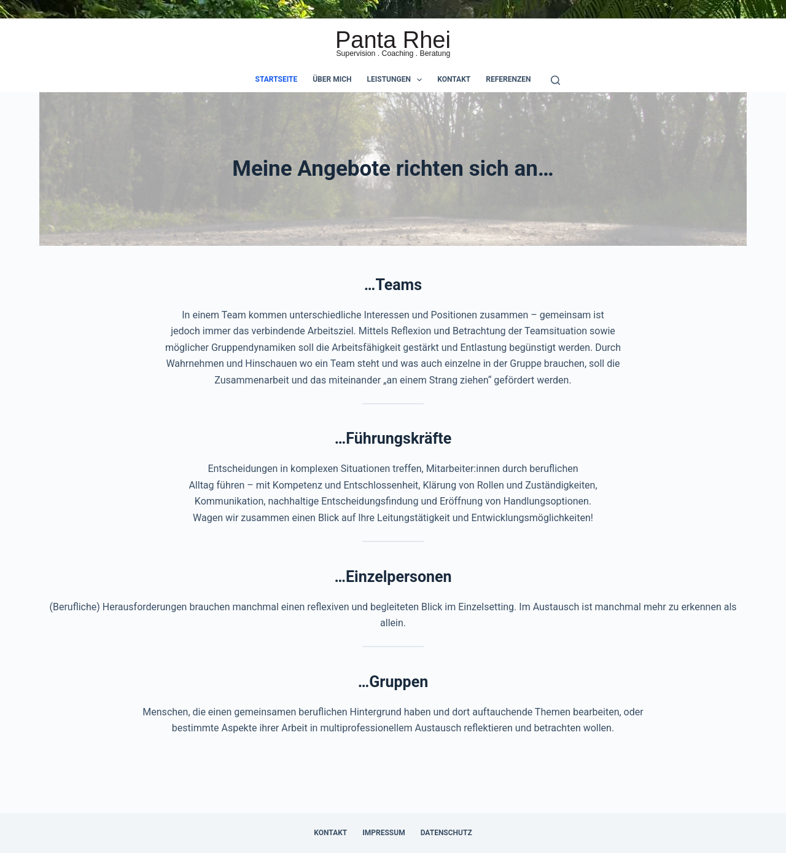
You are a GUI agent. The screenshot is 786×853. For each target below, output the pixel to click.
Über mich (332, 79)
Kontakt (453, 79)
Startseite (276, 79)
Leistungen (397, 80)
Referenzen (508, 79)
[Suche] (555, 80)
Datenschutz (446, 832)
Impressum (383, 832)
